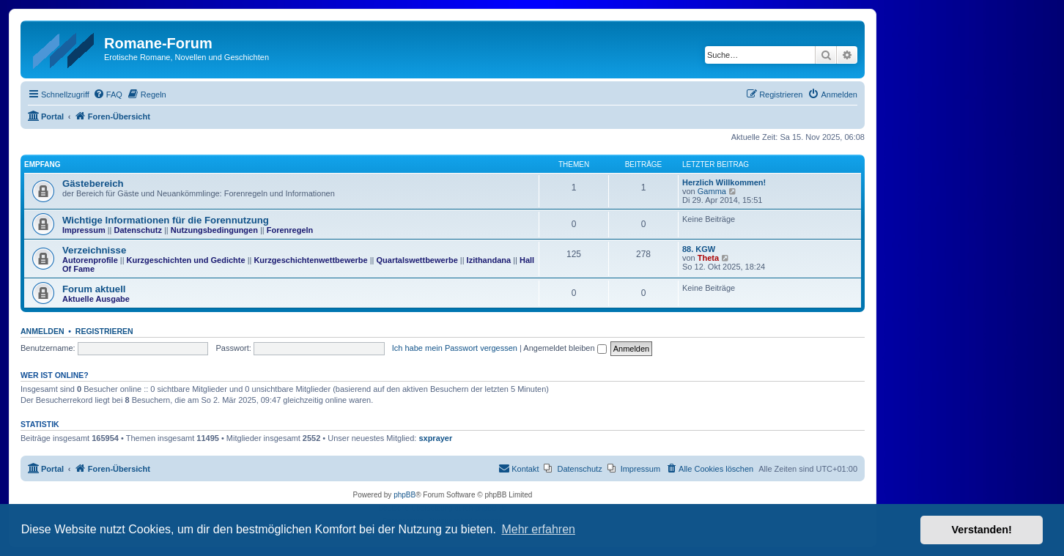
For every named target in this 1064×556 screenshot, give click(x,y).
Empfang (42, 164)
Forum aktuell (93, 288)
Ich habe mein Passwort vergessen (454, 348)
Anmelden (42, 331)
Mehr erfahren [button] (538, 529)
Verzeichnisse (94, 250)
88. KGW (698, 249)
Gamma (712, 191)
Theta (708, 257)
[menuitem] (107, 94)
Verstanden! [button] (982, 529)
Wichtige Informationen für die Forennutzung (165, 220)
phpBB (404, 495)
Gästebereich (93, 183)
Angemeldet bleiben (564, 348)
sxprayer (435, 438)
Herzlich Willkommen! (724, 182)
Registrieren (104, 331)
